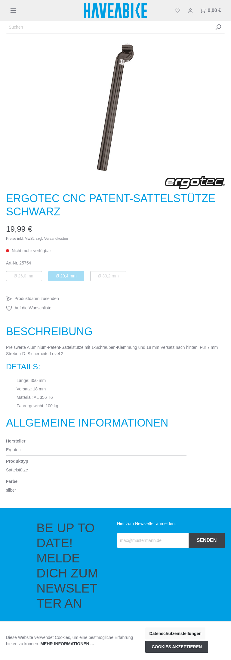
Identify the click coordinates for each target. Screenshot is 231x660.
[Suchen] (108, 27)
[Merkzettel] (177, 10)
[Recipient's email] (153, 540)
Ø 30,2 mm (108, 276)
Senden (207, 540)
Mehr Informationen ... (67, 643)
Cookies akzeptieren (177, 646)
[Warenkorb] (211, 11)
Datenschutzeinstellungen (175, 633)
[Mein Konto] (190, 10)
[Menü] (13, 10)
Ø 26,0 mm (24, 276)
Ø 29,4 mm (66, 276)
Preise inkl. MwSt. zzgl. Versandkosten (37, 238)
